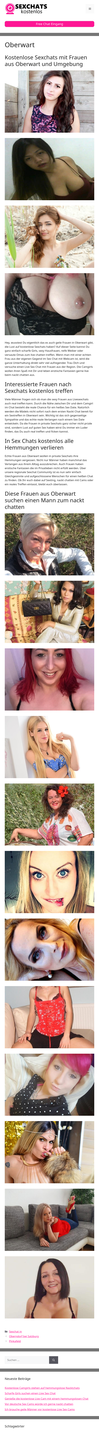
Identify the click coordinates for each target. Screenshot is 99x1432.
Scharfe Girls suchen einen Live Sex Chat (30, 1393)
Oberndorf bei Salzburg (24, 1336)
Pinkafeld (15, 1341)
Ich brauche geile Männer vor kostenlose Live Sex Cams (40, 1409)
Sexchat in (15, 1331)
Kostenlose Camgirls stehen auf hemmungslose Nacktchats (42, 1388)
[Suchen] (53, 1360)
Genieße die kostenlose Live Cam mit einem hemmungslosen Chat (46, 1398)
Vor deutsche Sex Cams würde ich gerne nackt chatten (39, 1404)
